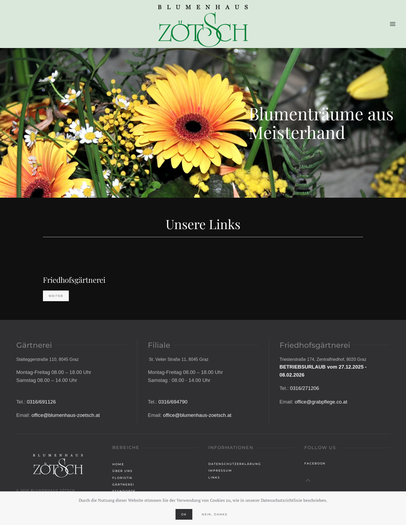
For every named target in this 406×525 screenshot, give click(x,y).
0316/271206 (304, 408)
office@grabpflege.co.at (321, 421)
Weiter (56, 296)
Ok (184, 514)
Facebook (315, 464)
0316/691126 (41, 421)
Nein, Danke (215, 514)
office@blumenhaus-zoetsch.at (65, 435)
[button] (392, 24)
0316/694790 (173, 421)
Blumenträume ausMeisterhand (321, 122)
